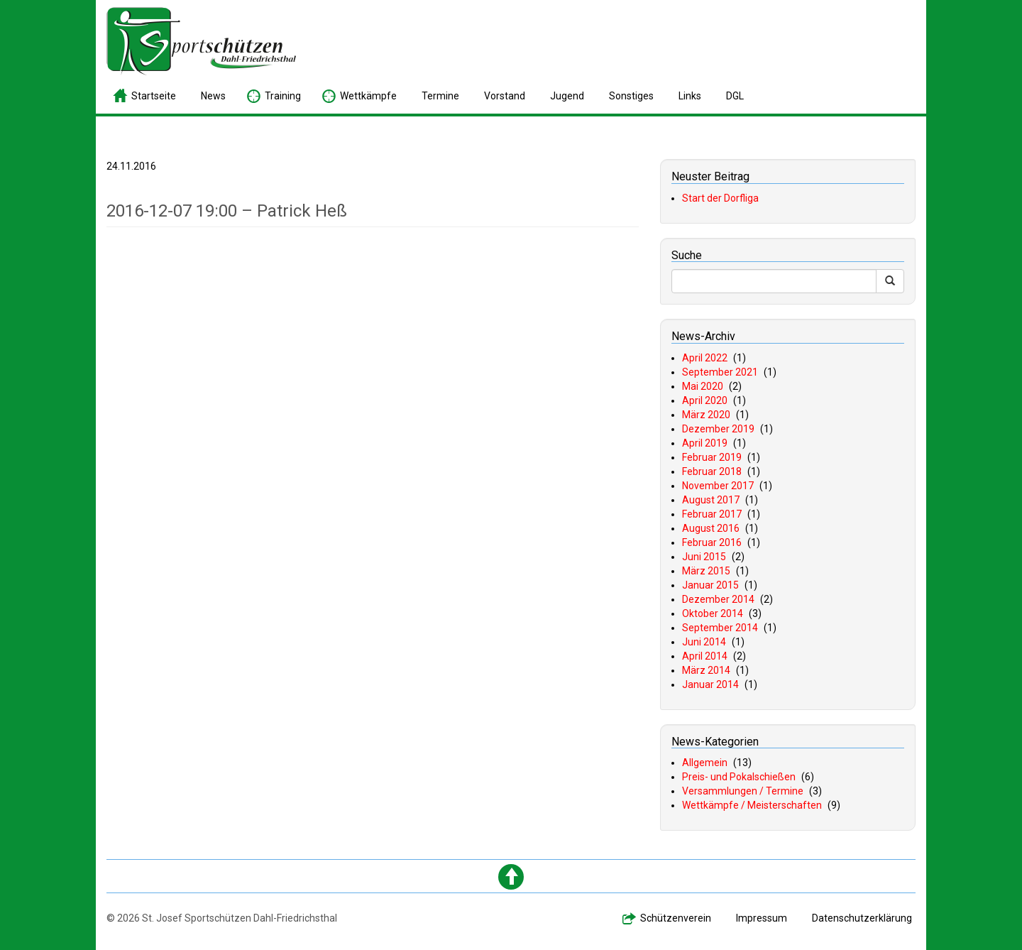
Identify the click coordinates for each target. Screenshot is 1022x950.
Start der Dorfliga (720, 198)
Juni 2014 (704, 642)
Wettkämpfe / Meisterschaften (752, 805)
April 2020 (704, 400)
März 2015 (706, 571)
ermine (440, 96)
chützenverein (675, 918)
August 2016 (711, 528)
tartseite (153, 96)
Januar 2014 (710, 684)
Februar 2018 (712, 471)
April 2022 (704, 358)
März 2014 (706, 670)
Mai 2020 (702, 386)
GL (735, 96)
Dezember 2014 (718, 599)
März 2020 (706, 414)
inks (689, 96)
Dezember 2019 (718, 429)
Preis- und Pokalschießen (739, 776)
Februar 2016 (712, 542)
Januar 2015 (710, 585)
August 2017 (711, 500)
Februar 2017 (712, 514)
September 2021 (720, 372)
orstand (504, 96)
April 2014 (704, 656)
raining (283, 96)
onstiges (631, 96)
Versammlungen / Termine (742, 791)
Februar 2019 (712, 457)
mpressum (761, 918)
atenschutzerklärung (862, 918)
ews (213, 96)
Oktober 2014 (712, 613)
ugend (567, 96)
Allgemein (704, 762)
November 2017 (718, 485)
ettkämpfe (368, 96)
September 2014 (720, 627)
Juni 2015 (704, 556)
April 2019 (704, 443)
